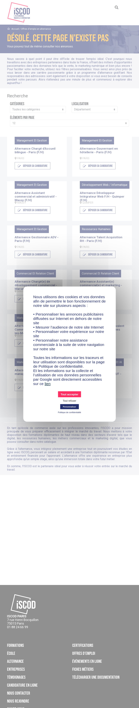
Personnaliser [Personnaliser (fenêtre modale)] (69, 406)
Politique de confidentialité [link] (69, 412)
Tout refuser (69, 400)
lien (48, 383)
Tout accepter (69, 394)
